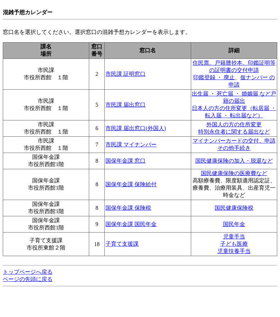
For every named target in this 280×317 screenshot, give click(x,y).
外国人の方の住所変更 (234, 124)
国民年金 (234, 224)
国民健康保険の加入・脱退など (234, 161)
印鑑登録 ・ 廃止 (214, 77)
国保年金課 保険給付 (131, 184)
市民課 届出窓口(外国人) (135, 128)
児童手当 (234, 236)
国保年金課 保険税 (128, 208)
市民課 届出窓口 (125, 105)
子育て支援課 (122, 244)
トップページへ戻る (28, 272)
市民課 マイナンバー (131, 144)
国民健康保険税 (234, 208)
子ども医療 (234, 244)
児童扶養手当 (234, 251)
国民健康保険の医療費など (234, 173)
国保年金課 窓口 (125, 161)
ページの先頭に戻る (28, 279)
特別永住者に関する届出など (234, 132)
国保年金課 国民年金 (131, 224)
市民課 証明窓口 (125, 74)
